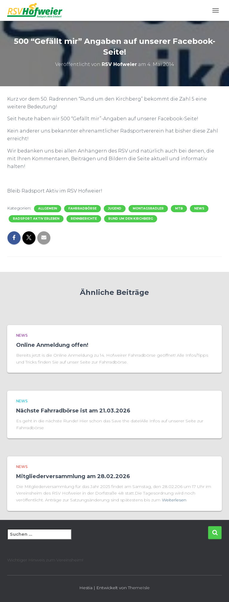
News (199, 208)
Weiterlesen (174, 500)
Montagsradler (148, 208)
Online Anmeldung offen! (52, 345)
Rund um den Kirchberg (130, 219)
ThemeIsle (139, 587)
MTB (179, 208)
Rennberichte (84, 219)
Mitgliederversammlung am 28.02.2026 (73, 476)
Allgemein (47, 208)
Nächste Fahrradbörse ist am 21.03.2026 (73, 410)
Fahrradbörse (82, 208)
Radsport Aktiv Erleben (36, 219)
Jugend (114, 208)
